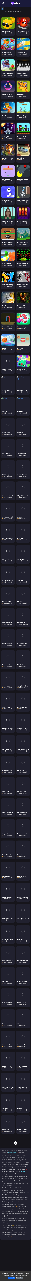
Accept (12, 1278)
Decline (19, 1278)
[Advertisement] (15, 1260)
